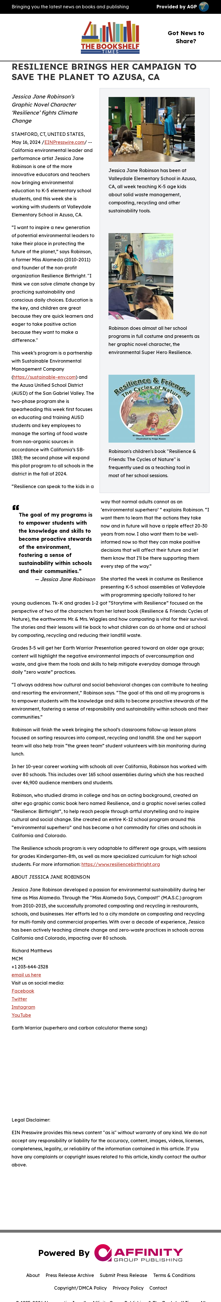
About (33, 1275)
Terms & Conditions (174, 1275)
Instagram (23, 1007)
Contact (158, 1288)
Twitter (19, 999)
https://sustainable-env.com (44, 377)
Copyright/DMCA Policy (80, 1288)
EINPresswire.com (64, 142)
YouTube (21, 1015)
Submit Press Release (123, 1275)
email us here (26, 975)
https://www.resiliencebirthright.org (120, 864)
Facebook (23, 991)
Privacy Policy (128, 1288)
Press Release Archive (69, 1275)
